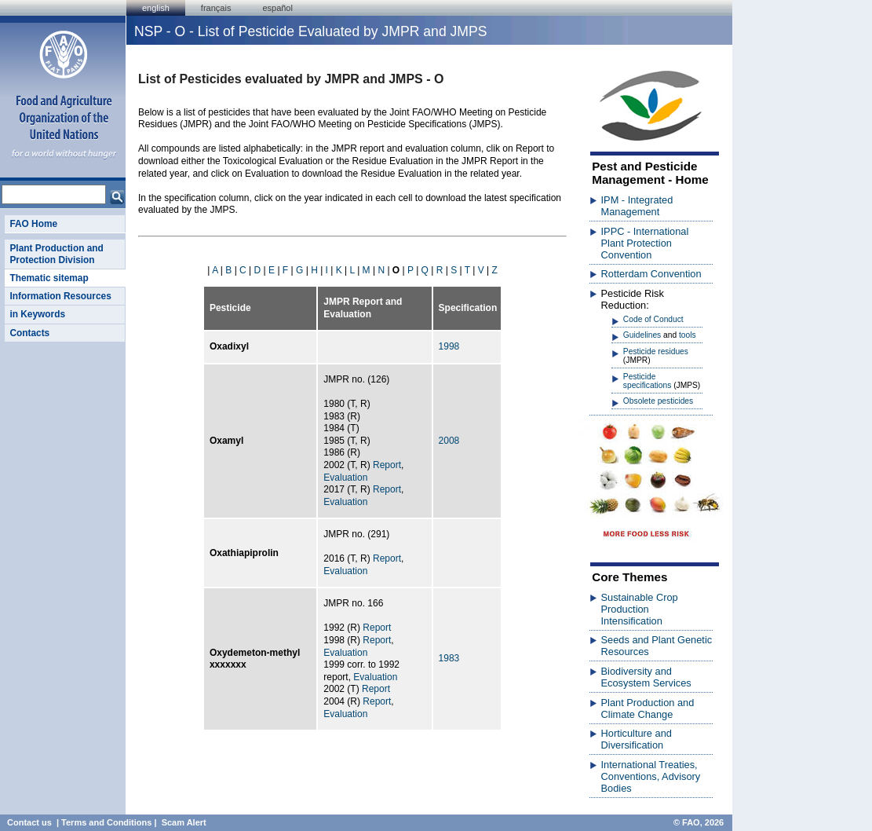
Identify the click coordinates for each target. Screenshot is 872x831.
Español (277, 8)
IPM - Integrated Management (637, 206)
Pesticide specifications (647, 381)
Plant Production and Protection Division (56, 254)
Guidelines (642, 335)
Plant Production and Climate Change (648, 708)
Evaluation (345, 477)
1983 (449, 658)
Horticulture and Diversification (636, 739)
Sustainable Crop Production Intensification (639, 609)
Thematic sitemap (48, 278)
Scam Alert (184, 822)
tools (687, 335)
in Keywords (37, 314)
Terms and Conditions (106, 822)
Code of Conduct (653, 319)
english (156, 8)
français (216, 8)
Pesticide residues (655, 351)
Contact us (29, 822)
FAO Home (33, 223)
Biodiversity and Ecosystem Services (646, 677)
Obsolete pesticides (658, 401)
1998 (449, 346)
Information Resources (60, 296)
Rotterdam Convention (651, 274)
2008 (449, 440)
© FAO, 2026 (698, 822)
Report (387, 464)
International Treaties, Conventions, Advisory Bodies (651, 776)
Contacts (29, 333)
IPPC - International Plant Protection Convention (645, 243)
